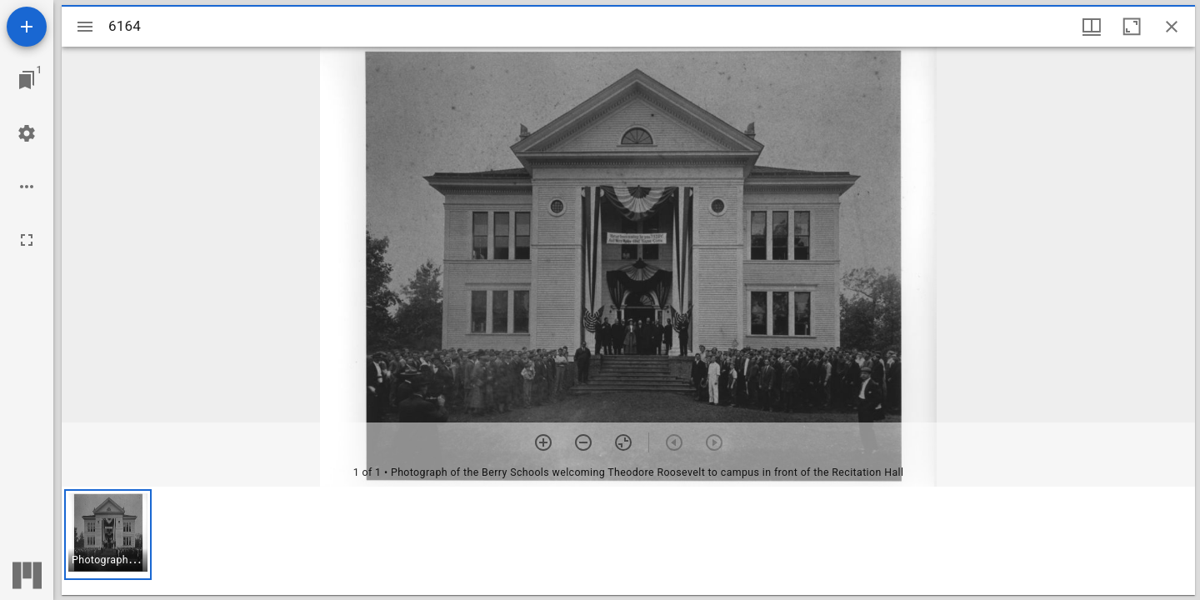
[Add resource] (27, 27)
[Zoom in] (543, 442)
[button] (108, 534)
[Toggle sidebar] (85, 27)
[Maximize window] (1132, 27)
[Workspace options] (27, 187)
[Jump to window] (27, 80)
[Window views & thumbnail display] (1092, 27)
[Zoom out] (583, 442)
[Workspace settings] (27, 133)
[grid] (628, 541)
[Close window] (1172, 27)
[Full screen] (27, 240)
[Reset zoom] (623, 442)
